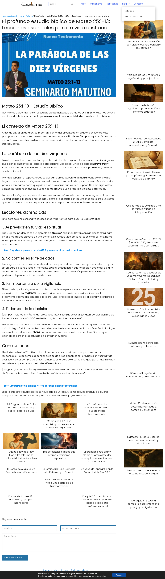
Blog (124, 3)
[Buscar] (71, 4)
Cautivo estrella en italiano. (55, 570)
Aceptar (119, 575)
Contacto (139, 3)
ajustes (103, 576)
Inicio (83, 3)
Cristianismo (96, 3)
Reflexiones (112, 3)
